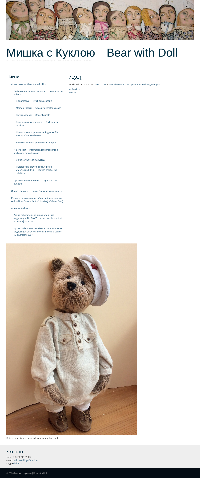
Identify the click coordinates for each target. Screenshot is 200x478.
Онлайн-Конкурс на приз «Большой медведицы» (36, 191)
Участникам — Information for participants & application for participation (36, 151)
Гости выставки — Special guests (33, 115)
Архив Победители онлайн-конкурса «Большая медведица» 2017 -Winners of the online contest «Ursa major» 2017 (38, 231)
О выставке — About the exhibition (28, 84)
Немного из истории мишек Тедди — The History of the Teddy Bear (37, 134)
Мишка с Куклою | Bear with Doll (30, 473)
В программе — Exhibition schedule (34, 101)
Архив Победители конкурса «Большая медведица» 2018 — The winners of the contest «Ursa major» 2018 (38, 218)
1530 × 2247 (100, 84)
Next (72, 92)
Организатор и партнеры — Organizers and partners (36, 182)
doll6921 (17, 463)
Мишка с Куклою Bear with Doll (92, 52)
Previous (74, 89)
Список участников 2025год (30, 159)
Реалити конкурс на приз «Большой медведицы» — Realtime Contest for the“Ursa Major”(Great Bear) (37, 200)
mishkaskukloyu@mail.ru (25, 460)
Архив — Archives (20, 208)
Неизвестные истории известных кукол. (36, 142)
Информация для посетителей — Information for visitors (38, 93)
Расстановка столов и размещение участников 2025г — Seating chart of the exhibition (36, 170)
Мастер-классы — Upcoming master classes (38, 108)
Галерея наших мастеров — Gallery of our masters (37, 124)
